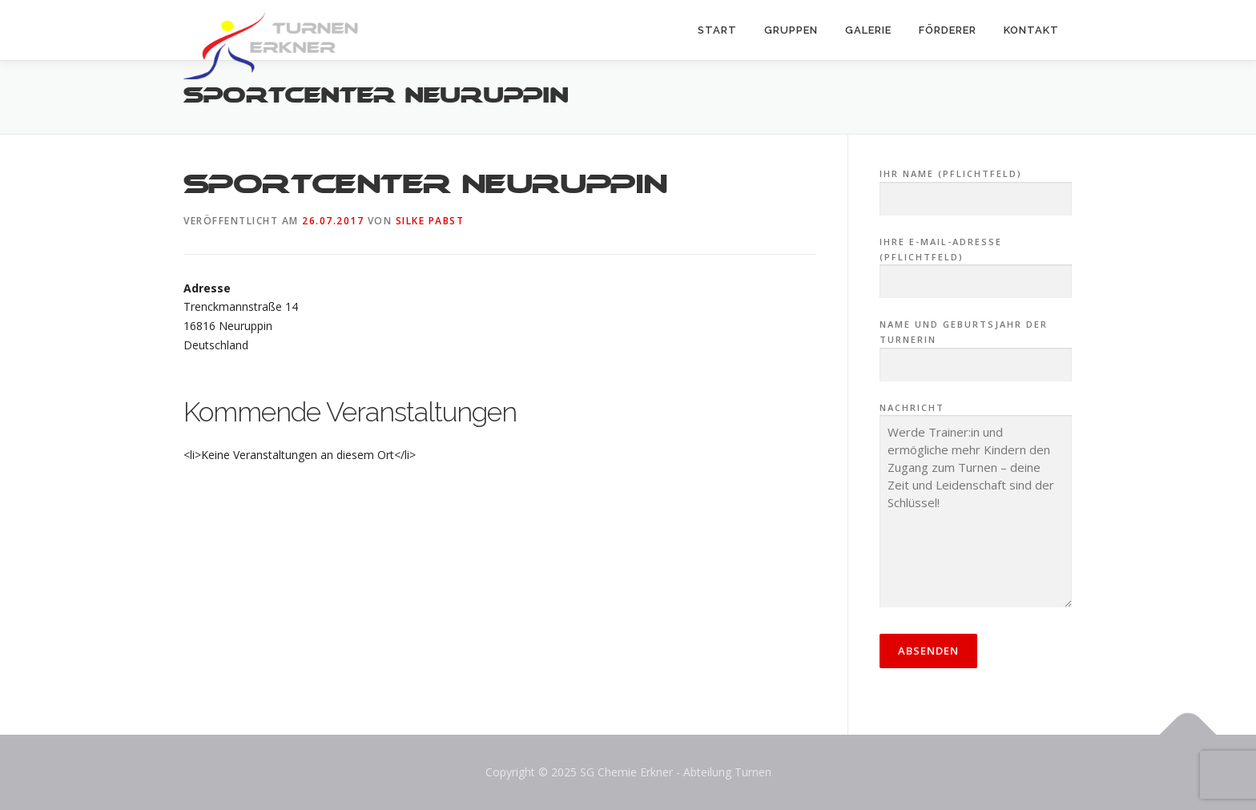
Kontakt (1031, 30)
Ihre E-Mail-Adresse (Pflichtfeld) (976, 262)
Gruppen (791, 30)
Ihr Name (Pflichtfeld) (976, 186)
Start (717, 30)
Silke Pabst (430, 221)
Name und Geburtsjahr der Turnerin (976, 344)
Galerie (868, 30)
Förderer (947, 30)
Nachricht (976, 506)
